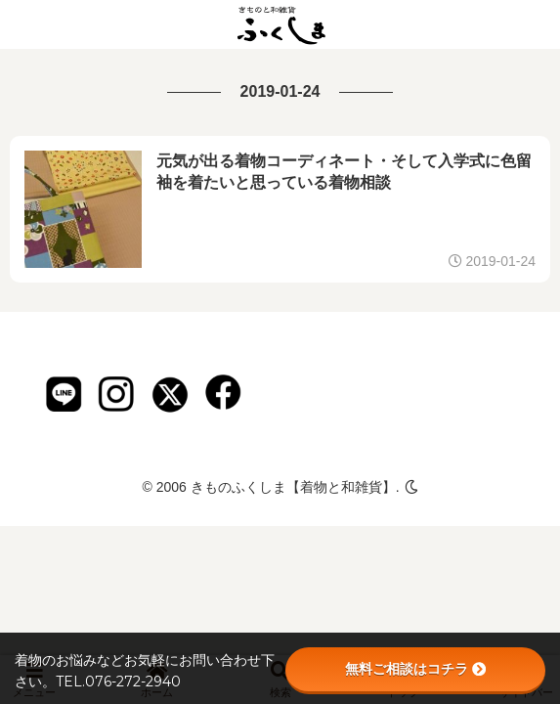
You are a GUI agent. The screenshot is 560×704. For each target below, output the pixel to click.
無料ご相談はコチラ (415, 669)
